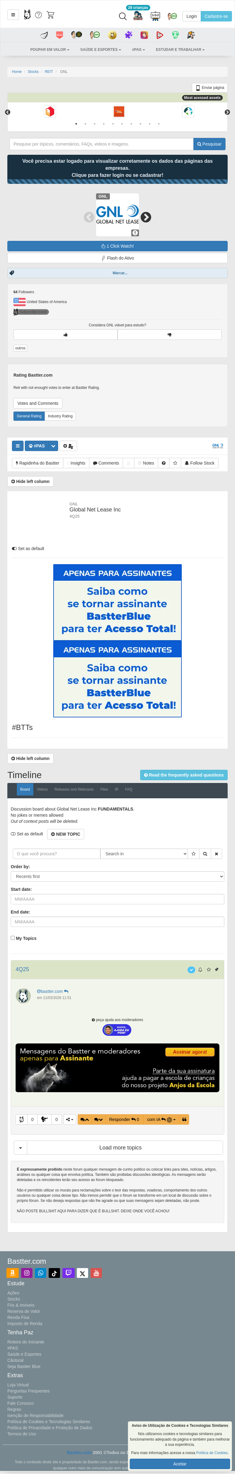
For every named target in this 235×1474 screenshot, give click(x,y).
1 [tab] (76, 124)
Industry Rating (60, 416)
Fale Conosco (20, 1403)
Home (17, 72)
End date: (20, 912)
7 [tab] (131, 124)
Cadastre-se (216, 16)
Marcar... (120, 273)
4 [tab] (104, 124)
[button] (13, 14)
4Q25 (22, 969)
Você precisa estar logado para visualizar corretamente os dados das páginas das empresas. (117, 168)
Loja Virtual (18, 1384)
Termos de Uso (21, 1433)
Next (227, 112)
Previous (8, 112)
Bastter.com (79, 1452)
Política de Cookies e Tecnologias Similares (48, 1421)
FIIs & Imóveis (21, 1305)
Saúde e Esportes (24, 1354)
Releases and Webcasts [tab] (74, 789)
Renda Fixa (18, 1317)
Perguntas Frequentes (28, 1391)
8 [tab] (140, 124)
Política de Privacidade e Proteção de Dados (49, 1427)
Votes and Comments (37, 403)
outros (20, 348)
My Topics (26, 938)
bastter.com (53, 991)
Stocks (33, 72)
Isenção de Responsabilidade (35, 1415)
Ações (13, 1292)
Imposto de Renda (24, 1323)
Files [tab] (104, 789)
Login (191, 16)
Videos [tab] (42, 789)
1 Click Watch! (117, 246)
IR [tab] (116, 789)
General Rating (29, 416)
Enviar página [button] (209, 88)
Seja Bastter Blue (23, 1366)
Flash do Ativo (117, 258)
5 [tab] (113, 124)
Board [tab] (25, 789)
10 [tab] (159, 124)
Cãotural (15, 1360)
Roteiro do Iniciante (25, 1341)
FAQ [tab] (128, 789)
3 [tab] (94, 124)
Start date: (21, 889)
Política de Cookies (212, 1453)
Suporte (14, 1397)
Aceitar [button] (180, 1463)
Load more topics (120, 1148)
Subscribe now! (30, 312)
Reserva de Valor (23, 1311)
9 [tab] (150, 124)
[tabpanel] (50, 112)
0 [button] (32, 1119)
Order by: (20, 866)
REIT (49, 72)
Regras (14, 1409)
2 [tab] (85, 124)
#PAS (12, 1348)
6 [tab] (122, 124)
